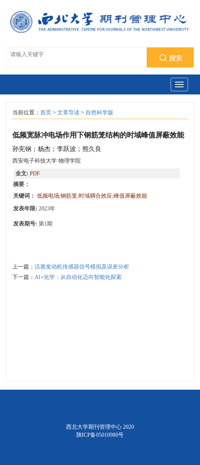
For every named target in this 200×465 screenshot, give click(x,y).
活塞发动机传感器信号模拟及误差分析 (82, 267)
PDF (35, 174)
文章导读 (68, 113)
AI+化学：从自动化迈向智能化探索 (78, 277)
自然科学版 (99, 113)
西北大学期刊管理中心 (94, 427)
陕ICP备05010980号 (100, 435)
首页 (45, 113)
